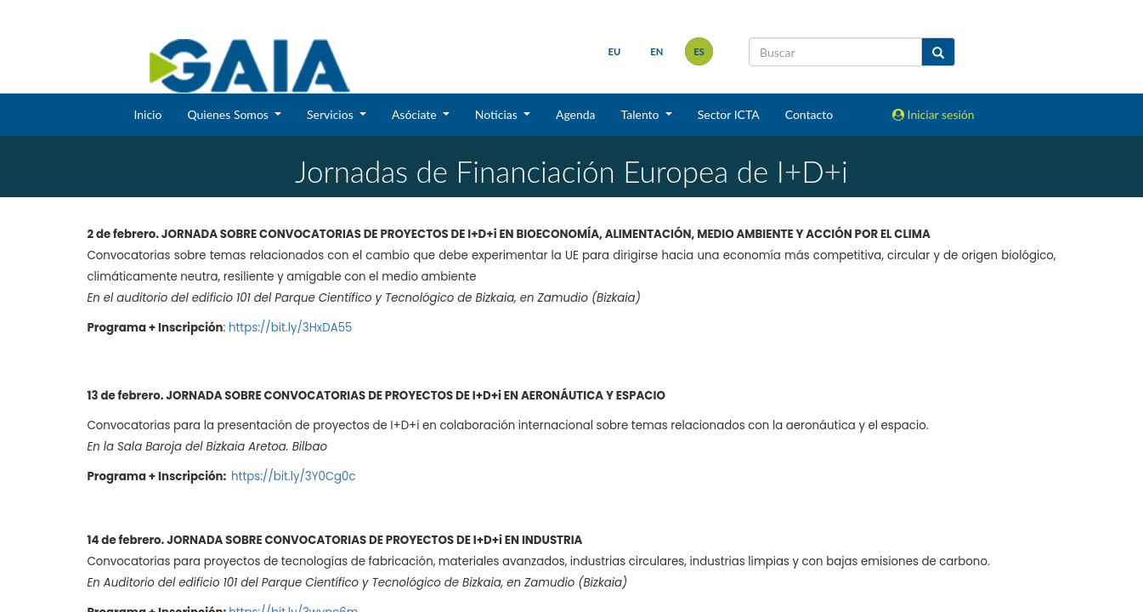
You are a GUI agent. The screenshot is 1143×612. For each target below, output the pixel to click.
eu (614, 51)
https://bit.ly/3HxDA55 (290, 328)
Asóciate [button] (415, 114)
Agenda (576, 114)
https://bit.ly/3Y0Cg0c (293, 476)
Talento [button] (642, 114)
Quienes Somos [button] (229, 114)
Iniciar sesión (933, 114)
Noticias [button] (498, 114)
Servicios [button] (331, 114)
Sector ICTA (729, 114)
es (698, 51)
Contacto (809, 114)
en (656, 51)
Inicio (147, 114)
